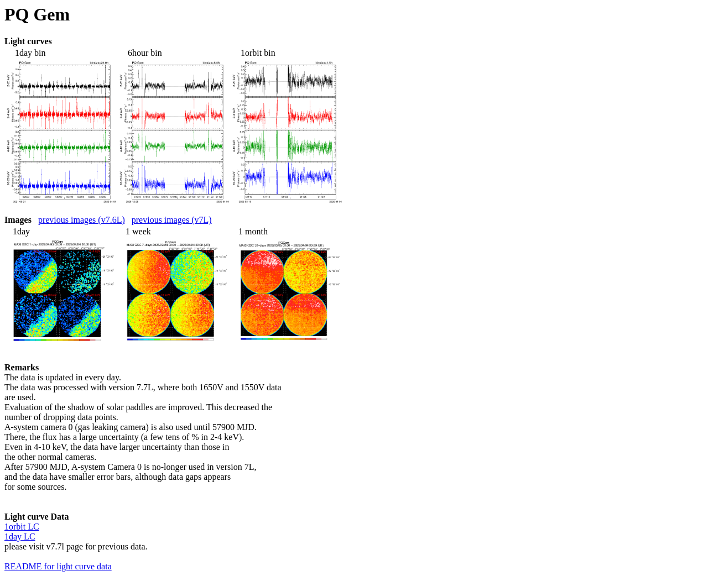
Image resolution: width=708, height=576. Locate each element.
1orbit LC (21, 526)
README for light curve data (58, 566)
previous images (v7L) (172, 219)
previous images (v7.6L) (81, 219)
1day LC (19, 536)
